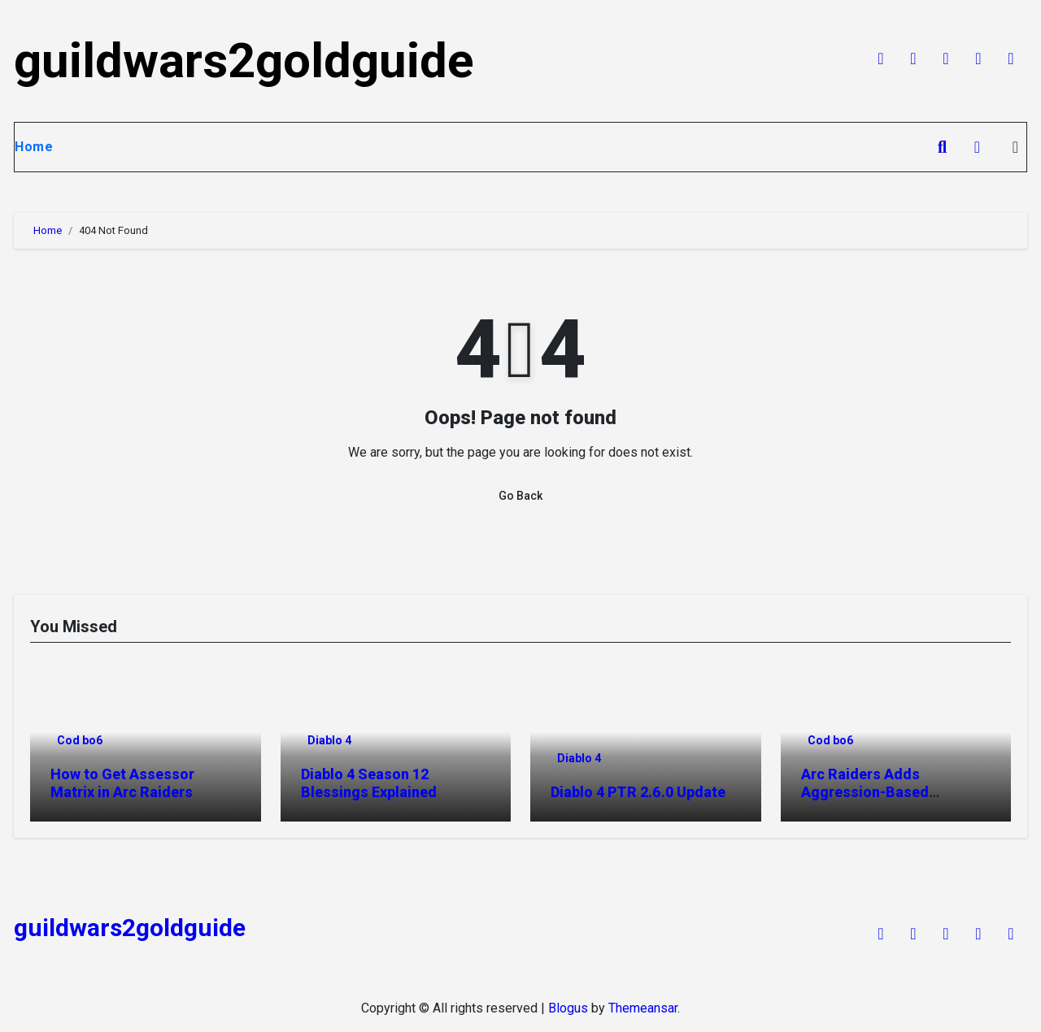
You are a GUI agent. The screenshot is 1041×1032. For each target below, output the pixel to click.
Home (34, 146)
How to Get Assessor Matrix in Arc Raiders (122, 782)
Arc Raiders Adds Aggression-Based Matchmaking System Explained (875, 800)
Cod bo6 (79, 740)
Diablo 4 (329, 740)
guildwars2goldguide (244, 60)
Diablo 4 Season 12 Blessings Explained (369, 782)
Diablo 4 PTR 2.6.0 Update (638, 791)
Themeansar (642, 1008)
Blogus (568, 1008)
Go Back (520, 495)
